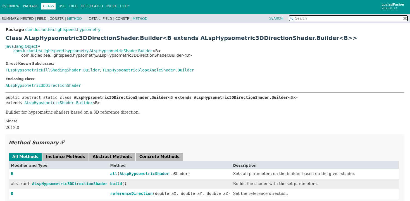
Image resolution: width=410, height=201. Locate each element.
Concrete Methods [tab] (159, 156)
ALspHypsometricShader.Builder (58, 102)
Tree (73, 6)
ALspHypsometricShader (144, 173)
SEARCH (276, 18)
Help (124, 6)
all (113, 173)
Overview (11, 6)
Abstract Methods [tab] (112, 156)
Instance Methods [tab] (65, 156)
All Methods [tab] (25, 156)
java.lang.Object (21, 46)
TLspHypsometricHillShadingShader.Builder (53, 70)
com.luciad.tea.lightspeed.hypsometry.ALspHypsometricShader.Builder (82, 51)
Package (30, 6)
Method (74, 19)
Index (111, 6)
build (116, 183)
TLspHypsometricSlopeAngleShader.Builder (148, 70)
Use (62, 6)
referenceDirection (131, 193)
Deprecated (92, 6)
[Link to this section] (62, 142)
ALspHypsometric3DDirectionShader (43, 85)
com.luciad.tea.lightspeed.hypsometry (62, 29)
